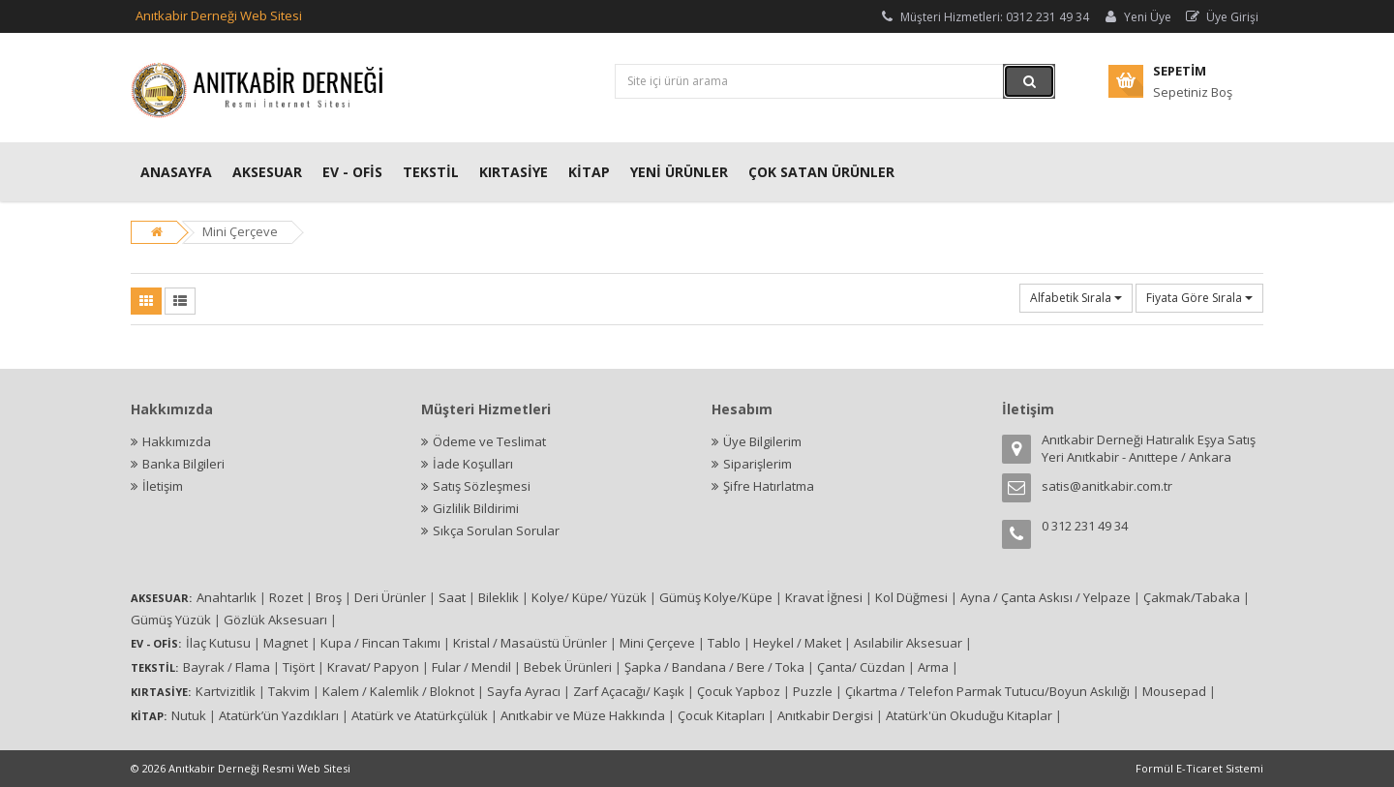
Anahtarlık (227, 597)
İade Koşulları (473, 463)
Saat (452, 597)
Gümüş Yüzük (171, 619)
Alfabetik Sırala (1076, 297)
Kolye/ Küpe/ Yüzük (589, 597)
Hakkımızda (176, 441)
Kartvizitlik (226, 691)
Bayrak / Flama (226, 667)
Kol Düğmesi (911, 597)
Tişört (299, 667)
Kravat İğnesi (824, 597)
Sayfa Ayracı (524, 691)
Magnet (285, 642)
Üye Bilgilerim (762, 441)
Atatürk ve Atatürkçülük (419, 715)
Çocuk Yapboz (738, 691)
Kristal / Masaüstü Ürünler (530, 642)
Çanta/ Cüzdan (861, 667)
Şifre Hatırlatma (768, 486)
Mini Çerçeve (240, 231)
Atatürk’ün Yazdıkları (279, 715)
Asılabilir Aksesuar (908, 642)
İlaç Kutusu (218, 642)
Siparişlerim (757, 463)
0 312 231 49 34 (1085, 525)
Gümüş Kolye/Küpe (716, 597)
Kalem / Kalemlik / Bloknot (398, 691)
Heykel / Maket (797, 642)
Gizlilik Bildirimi (476, 508)
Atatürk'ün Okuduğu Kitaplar (969, 715)
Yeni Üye (1136, 17)
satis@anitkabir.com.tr (1107, 486)
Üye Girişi (1221, 17)
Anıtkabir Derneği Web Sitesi (219, 15)
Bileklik (498, 597)
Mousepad (1174, 691)
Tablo (724, 642)
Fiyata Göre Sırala (1199, 297)
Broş (329, 597)
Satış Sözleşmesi (481, 486)
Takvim (289, 691)
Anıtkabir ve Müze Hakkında (582, 715)
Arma (933, 667)
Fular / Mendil (471, 667)
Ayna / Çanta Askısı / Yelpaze (1045, 597)
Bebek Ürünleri (568, 667)
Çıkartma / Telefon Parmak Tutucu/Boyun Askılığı (987, 691)
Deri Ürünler (390, 597)
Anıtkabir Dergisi (825, 715)
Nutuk (188, 715)
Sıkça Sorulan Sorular (496, 530)
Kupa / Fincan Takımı (380, 642)
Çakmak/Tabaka (1191, 597)
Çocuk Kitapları (721, 715)
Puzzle (813, 691)
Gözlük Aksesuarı (275, 619)
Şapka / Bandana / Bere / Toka (714, 667)
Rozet (286, 597)
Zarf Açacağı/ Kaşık (628, 691)
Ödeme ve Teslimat (489, 441)
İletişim (162, 486)
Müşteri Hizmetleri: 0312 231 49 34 (983, 17)
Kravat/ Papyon (373, 667)
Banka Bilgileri (183, 463)
